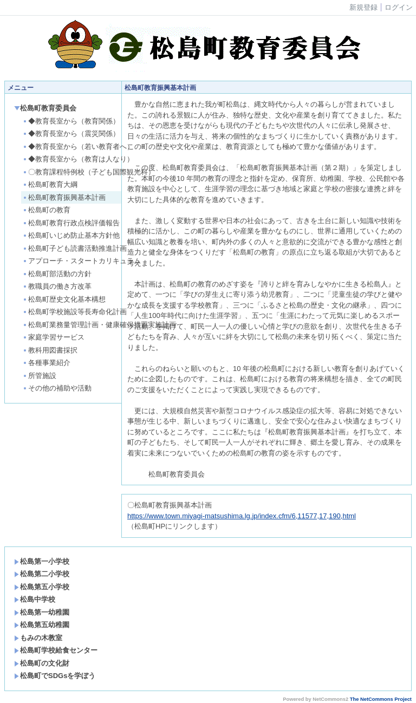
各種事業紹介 (46, 363)
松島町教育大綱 (49, 184)
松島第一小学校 (41, 561)
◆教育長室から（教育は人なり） (78, 159)
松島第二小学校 (41, 574)
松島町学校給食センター (56, 650)
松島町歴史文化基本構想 (64, 299)
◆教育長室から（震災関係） (71, 133)
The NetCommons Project (381, 699)
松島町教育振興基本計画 (64, 197)
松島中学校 (34, 599)
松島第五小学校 (41, 587)
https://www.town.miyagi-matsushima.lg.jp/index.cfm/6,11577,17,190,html (241, 516)
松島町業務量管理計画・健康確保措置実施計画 (96, 325)
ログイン (399, 7)
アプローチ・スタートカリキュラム (81, 261)
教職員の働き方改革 (57, 286)
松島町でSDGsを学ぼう (54, 676)
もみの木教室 (38, 638)
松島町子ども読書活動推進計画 (74, 248)
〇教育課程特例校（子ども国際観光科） (88, 172)
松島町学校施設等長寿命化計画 (74, 312)
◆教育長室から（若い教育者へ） (78, 146)
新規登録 (363, 7)
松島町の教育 (46, 210)
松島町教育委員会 (45, 108)
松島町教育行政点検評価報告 (71, 223)
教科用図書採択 (49, 350)
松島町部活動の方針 (57, 274)
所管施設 (39, 376)
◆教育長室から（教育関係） (71, 121)
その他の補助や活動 (57, 388)
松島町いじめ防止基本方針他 (71, 235)
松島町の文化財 (41, 663)
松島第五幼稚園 (41, 625)
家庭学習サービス (53, 337)
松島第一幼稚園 (41, 612)
